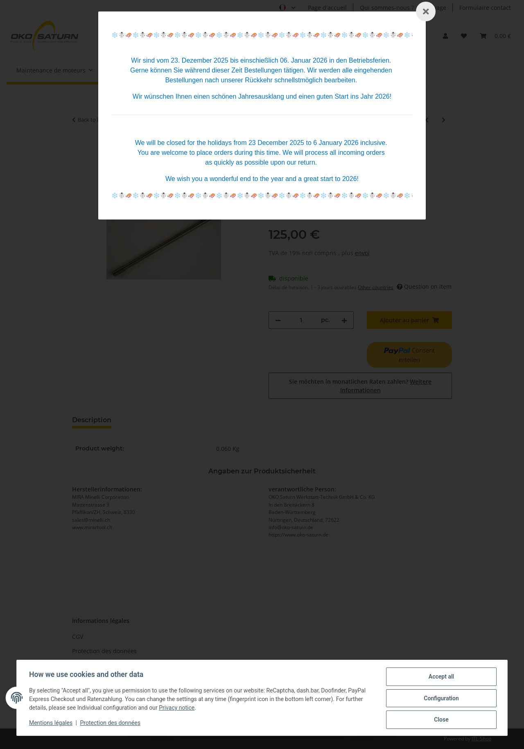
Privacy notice (177, 708)
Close (440, 720)
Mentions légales (51, 723)
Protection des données (111, 723)
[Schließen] (426, 11)
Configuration (440, 698)
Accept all (440, 677)
